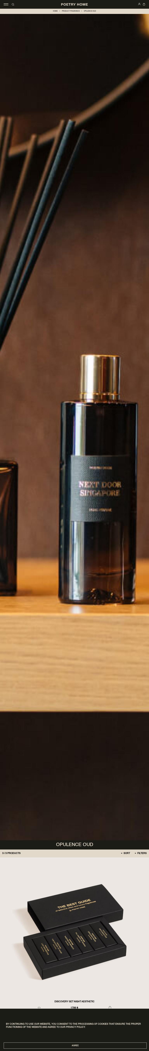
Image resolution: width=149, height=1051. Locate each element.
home (55, 11)
